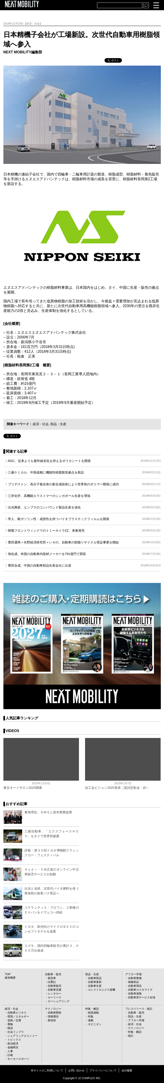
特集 (90, 1016)
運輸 (10, 1024)
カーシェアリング (58, 1001)
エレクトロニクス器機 (101, 989)
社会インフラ (15, 1032)
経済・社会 (41, 424)
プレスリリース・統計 (138, 1008)
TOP (7, 974)
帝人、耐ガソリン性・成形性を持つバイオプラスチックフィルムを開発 (84, 518)
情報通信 (53, 1016)
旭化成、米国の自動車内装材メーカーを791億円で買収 (84, 553)
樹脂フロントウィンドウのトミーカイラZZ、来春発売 (84, 530)
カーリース (54, 997)
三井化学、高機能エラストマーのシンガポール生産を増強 (84, 495)
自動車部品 (95, 978)
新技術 (52, 1020)
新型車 (52, 978)
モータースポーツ (18, 1059)
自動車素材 (95, 982)
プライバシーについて (102, 1070)
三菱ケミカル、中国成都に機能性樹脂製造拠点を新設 (84, 472)
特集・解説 (92, 1008)
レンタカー (54, 993)
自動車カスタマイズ (140, 989)
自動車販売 (54, 985)
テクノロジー (53, 1008)
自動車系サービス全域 (141, 997)
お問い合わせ (76, 1070)
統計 (130, 1035)
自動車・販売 (53, 974)
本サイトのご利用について (47, 1070)
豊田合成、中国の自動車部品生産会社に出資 (84, 565)
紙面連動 (93, 1012)
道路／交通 (14, 1020)
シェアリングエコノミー (22, 1035)
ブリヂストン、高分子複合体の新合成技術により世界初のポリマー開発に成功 (84, 484)
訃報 (10, 1055)
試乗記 (52, 982)
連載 (90, 1020)
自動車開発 (54, 1012)
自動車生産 (95, 985)
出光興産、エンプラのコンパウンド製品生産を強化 (84, 507)
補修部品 (133, 982)
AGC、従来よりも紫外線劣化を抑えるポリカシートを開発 (84, 460)
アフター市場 (133, 974)
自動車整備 (135, 978)
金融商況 (12, 1047)
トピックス (14, 1039)
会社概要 (126, 1070)
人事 (10, 1051)
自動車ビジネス (16, 1012)
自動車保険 (135, 993)
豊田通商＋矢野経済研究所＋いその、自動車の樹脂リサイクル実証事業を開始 (84, 542)
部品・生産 (58, 424)
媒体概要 (10, 977)
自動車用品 (135, 985)
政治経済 (12, 1043)
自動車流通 (54, 989)
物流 (10, 1028)
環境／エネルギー (18, 1016)
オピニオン (95, 1024)
